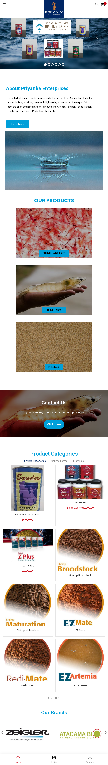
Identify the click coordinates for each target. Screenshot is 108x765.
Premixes (78, 461)
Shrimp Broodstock (80, 575)
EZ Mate (80, 630)
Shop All (52, 698)
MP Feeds (80, 502)
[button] (102, 4)
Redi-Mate (27, 685)
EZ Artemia (80, 685)
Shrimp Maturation (28, 630)
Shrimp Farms (59, 461)
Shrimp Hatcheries (35, 461)
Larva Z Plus (27, 566)
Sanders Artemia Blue (27, 514)
